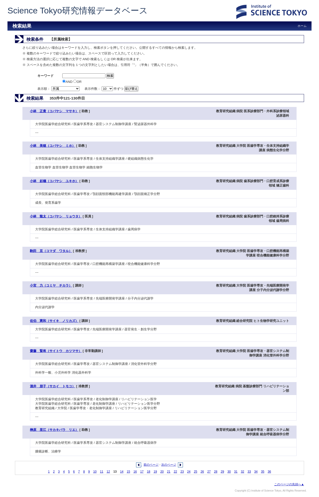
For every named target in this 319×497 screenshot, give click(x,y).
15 (128, 471)
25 (195, 471)
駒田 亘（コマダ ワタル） (51, 251)
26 (202, 471)
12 (108, 471)
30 (229, 471)
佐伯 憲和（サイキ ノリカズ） (54, 321)
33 (249, 471)
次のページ (168, 464)
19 (155, 471)
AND (67, 82)
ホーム (302, 26)
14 (122, 471)
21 (168, 471)
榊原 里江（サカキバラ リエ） (54, 430)
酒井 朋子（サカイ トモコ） (52, 386)
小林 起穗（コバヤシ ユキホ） (54, 181)
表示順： (58, 89)
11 (101, 471)
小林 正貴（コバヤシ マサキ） (54, 111)
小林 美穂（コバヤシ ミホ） (52, 146)
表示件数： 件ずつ (104, 89)
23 (182, 471)
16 (135, 471)
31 (236, 471)
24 (189, 471)
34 (256, 471)
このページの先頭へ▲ (289, 484)
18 (148, 471)
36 (269, 471)
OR (77, 82)
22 (175, 471)
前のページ (151, 464)
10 (95, 471)
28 (216, 471)
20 (162, 471)
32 (242, 471)
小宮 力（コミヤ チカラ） (51, 285)
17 (142, 471)
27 (209, 471)
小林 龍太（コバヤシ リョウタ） (56, 216)
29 (222, 471)
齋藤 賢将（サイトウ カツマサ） (56, 351)
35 (262, 471)
